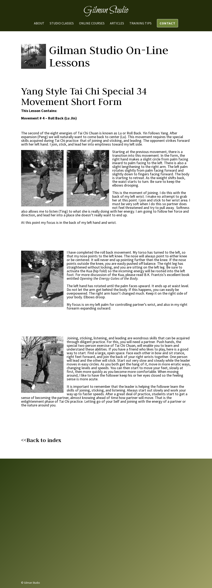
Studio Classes (62, 23)
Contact (167, 23)
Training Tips (140, 23)
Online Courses (92, 23)
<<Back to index (41, 440)
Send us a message (151, 556)
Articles (117, 23)
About (39, 23)
